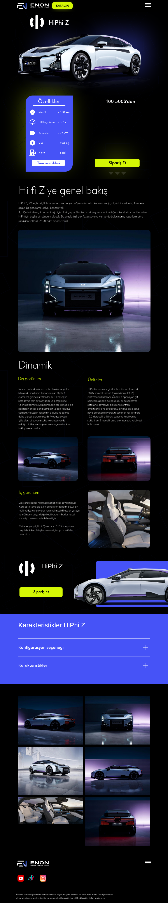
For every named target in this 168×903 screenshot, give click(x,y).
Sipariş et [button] (117, 162)
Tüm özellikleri (48, 163)
